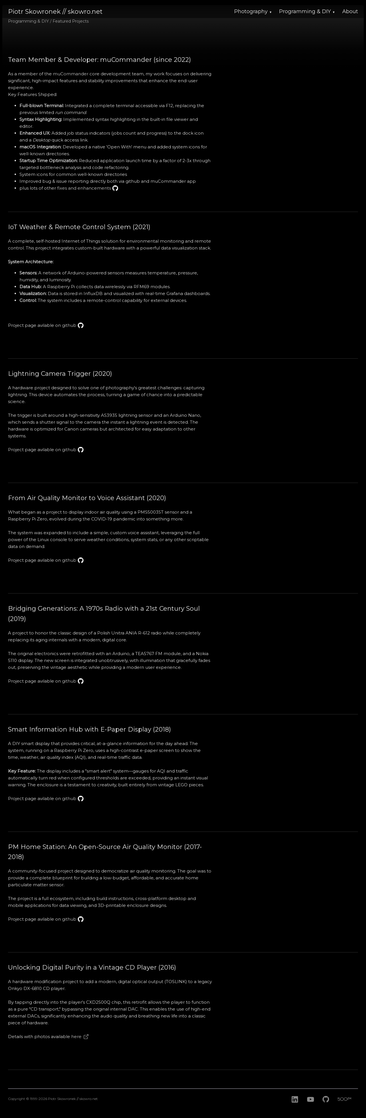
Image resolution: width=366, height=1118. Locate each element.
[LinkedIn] (295, 1106)
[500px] (349, 1106)
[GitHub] (327, 1106)
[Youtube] (310, 1106)
